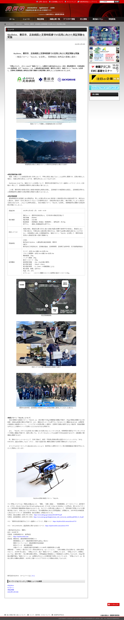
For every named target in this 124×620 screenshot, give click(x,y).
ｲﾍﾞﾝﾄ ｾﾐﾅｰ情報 (69, 19)
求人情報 (83, 19)
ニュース (26, 19)
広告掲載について (57, 2)
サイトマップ (71, 2)
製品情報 (40, 19)
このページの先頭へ (113, 604)
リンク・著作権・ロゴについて (40, 615)
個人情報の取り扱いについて (16, 615)
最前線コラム (98, 19)
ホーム (12, 19)
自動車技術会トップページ (88, 2)
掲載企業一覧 (55, 19)
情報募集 (112, 19)
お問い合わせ (43, 2)
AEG (31, 10)
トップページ (10, 24)
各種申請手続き (59, 615)
